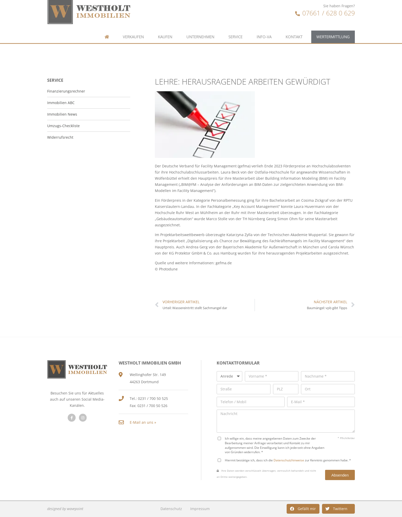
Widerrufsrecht (60, 137)
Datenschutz (171, 508)
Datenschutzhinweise (289, 460)
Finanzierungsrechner (66, 91)
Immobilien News (62, 114)
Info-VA (264, 25)
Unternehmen (200, 25)
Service (235, 25)
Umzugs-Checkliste (63, 125)
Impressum (200, 508)
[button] (303, 509)
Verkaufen (133, 25)
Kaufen (165, 25)
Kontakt (294, 25)
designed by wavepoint (65, 508)
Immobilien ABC (61, 102)
